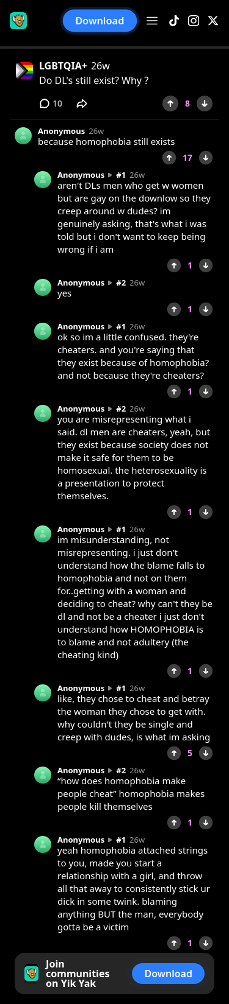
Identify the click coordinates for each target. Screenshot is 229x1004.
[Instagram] (193, 21)
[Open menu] (152, 20)
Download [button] (100, 21)
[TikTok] (174, 21)
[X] (213, 21)
